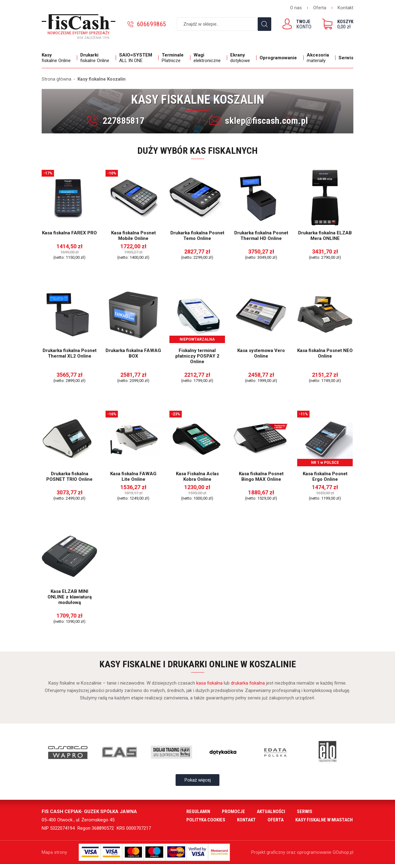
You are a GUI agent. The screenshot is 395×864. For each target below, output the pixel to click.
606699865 (151, 24)
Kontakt (345, 7)
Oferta (319, 7)
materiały (319, 57)
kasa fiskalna (209, 683)
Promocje (233, 811)
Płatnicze (174, 57)
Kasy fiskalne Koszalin (101, 79)
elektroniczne (208, 57)
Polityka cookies (205, 820)
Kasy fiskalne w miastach (324, 820)
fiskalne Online (58, 57)
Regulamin (198, 811)
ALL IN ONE (137, 57)
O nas (296, 7)
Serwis (346, 58)
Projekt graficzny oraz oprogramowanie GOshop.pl (302, 852)
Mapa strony (54, 852)
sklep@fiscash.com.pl (266, 120)
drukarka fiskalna (248, 683)
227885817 (123, 120)
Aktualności (271, 811)
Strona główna (56, 79)
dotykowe (241, 57)
